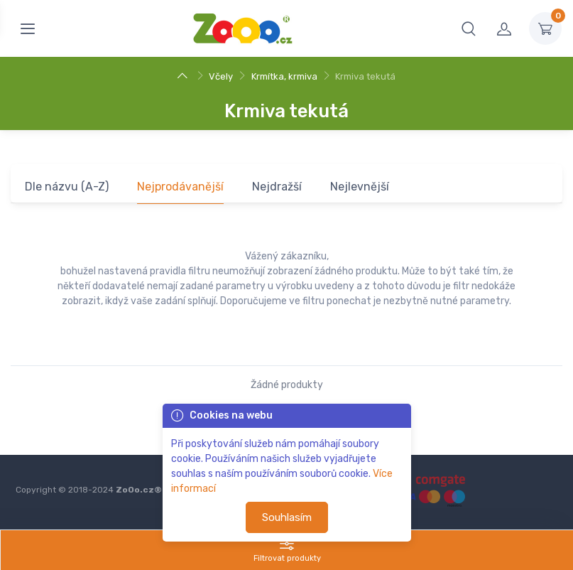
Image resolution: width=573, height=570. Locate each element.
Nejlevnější (359, 186)
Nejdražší (277, 186)
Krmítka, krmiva (284, 76)
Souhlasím (287, 517)
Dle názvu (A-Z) (67, 186)
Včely (221, 76)
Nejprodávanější (180, 186)
